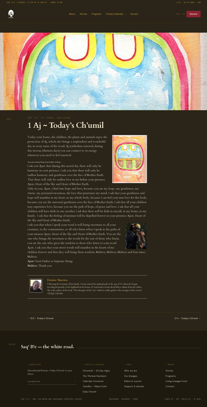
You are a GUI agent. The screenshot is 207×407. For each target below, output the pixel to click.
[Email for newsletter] (50, 381)
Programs (96, 14)
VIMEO (135, 399)
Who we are (130, 370)
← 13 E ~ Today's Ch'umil (40, 318)
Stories (83, 14)
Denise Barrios (57, 280)
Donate (134, 14)
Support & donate (134, 386)
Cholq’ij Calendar (114, 14)
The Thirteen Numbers (94, 376)
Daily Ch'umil (89, 391)
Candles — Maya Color (95, 386)
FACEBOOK (125, 399)
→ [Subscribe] (75, 381)
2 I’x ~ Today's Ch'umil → (187, 318)
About (72, 14)
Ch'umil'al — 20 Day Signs (96, 370)
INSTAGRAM (114, 399)
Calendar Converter (93, 381)
